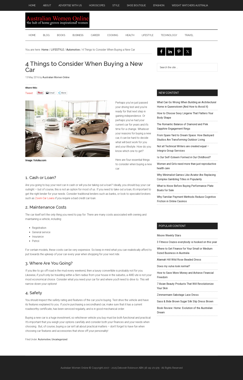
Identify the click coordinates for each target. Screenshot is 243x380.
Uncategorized (59, 339)
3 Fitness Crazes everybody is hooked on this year (187, 242)
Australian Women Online (57, 20)
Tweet (29, 93)
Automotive (44, 339)
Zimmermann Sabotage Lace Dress (178, 294)
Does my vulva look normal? (173, 266)
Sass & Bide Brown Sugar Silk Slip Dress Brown (185, 301)
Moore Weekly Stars (169, 235)
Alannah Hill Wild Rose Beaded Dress (179, 259)
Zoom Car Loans (45, 198)
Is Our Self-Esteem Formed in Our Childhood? (184, 157)
